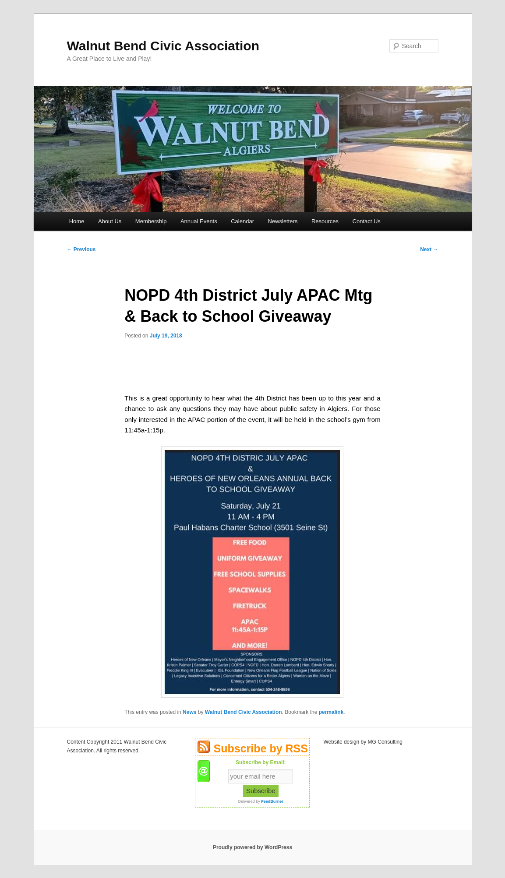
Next (429, 249)
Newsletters (283, 221)
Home (77, 221)
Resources (325, 221)
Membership (151, 221)
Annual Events (198, 221)
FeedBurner (272, 801)
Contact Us (367, 221)
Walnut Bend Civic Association (163, 46)
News (189, 712)
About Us (109, 221)
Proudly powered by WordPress (252, 847)
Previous (81, 249)
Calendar (242, 221)
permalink (331, 712)
